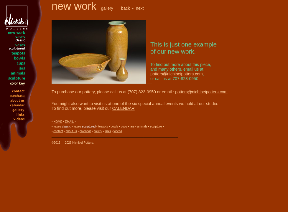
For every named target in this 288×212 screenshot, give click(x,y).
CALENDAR (123, 108)
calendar (85, 131)
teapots (103, 126)
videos (117, 131)
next (140, 8)
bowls (114, 126)
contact (58, 131)
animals (142, 126)
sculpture (156, 126)
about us (71, 131)
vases (57, 126)
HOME (57, 121)
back (125, 8)
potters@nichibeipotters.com (176, 74)
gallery (107, 8)
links (108, 131)
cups (124, 126)
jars (132, 126)
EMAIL (69, 121)
